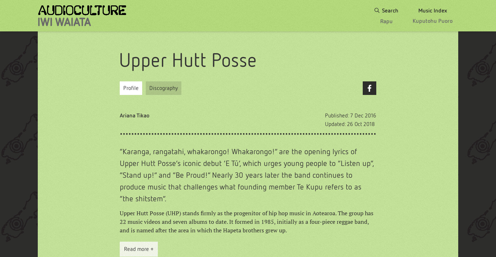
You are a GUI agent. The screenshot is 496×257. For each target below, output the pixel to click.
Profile (131, 88)
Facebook (369, 88)
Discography (163, 88)
